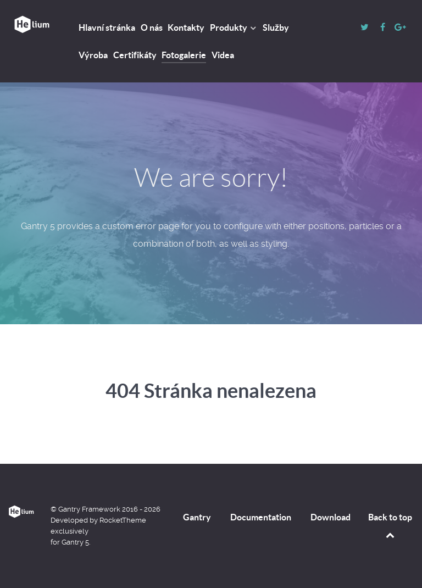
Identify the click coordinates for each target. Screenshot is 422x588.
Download (330, 517)
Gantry (197, 517)
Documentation (260, 517)
